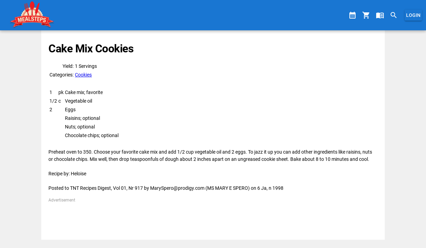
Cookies (83, 75)
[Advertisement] (212, 218)
